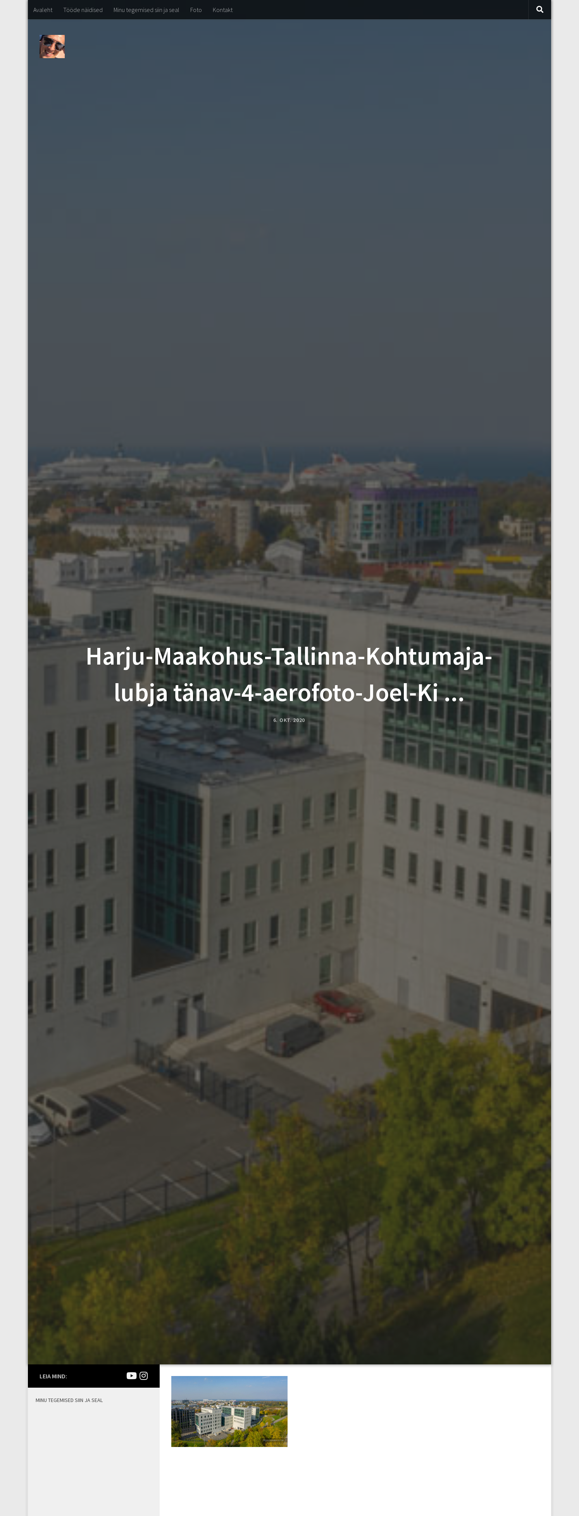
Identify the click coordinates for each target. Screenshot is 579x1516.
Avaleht (42, 10)
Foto (196, 10)
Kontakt (223, 10)
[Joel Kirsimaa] (131, 1375)
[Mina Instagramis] (143, 1375)
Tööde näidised (83, 10)
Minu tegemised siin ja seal (146, 10)
